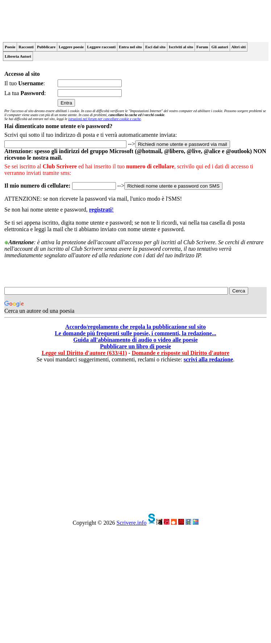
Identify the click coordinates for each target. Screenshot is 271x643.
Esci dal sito (155, 47)
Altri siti (239, 47)
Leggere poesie (71, 47)
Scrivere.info (131, 523)
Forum (202, 47)
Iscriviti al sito (181, 47)
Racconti (26, 47)
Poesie (10, 47)
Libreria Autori (18, 56)
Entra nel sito (130, 47)
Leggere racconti (101, 47)
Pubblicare (46, 47)
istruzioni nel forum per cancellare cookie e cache (104, 119)
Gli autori (219, 47)
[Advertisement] (68, 439)
